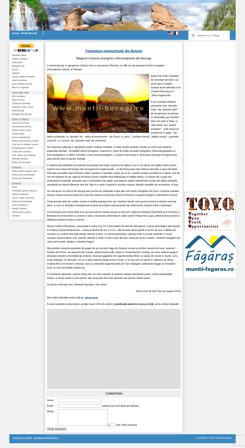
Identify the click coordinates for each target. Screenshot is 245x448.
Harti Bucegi (18, 110)
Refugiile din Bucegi (21, 114)
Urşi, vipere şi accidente (23, 155)
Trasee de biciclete (21, 103)
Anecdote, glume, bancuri (24, 190)
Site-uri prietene (20, 205)
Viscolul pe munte (20, 123)
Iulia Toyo (157, 291)
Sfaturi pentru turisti (21, 130)
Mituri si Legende (20, 87)
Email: (50, 405)
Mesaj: (50, 411)
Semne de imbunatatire (23, 174)
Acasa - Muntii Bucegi (24, 33)
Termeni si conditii (22, 440)
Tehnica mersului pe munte (25, 141)
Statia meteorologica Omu (24, 171)
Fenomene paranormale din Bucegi (113, 51)
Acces (15, 69)
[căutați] (208, 36)
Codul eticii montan (21, 151)
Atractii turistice (19, 80)
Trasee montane (20, 59)
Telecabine (17, 62)
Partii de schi (18, 100)
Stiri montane (18, 96)
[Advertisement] (87, 43)
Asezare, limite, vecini (22, 107)
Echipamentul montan (22, 148)
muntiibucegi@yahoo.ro (46, 440)
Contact (16, 215)
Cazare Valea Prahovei (23, 76)
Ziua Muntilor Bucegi (22, 84)
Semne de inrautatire (22, 178)
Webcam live (18, 66)
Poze (14, 187)
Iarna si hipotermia (21, 137)
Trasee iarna (18, 133)
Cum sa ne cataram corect (25, 144)
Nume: (50, 400)
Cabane (16, 73)
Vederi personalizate (22, 201)
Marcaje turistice (20, 158)
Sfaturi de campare (21, 162)
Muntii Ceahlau (19, 208)
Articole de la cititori (21, 212)
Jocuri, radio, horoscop (23, 198)
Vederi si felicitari (20, 194)
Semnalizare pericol (21, 126)
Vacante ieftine (19, 55)
